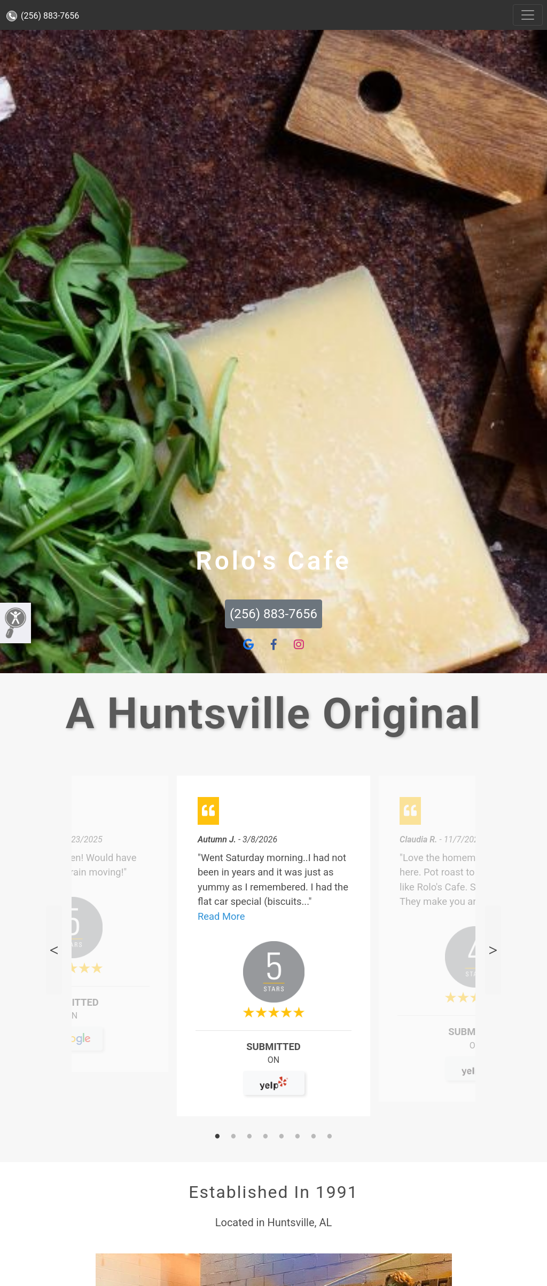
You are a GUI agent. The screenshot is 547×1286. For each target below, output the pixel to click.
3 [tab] (249, 1137)
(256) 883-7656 (42, 16)
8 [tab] (329, 1137)
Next (493, 950)
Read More (221, 916)
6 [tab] (297, 1137)
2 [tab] (233, 1137)
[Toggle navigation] (528, 15)
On (72, 1020)
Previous (54, 950)
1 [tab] (217, 1137)
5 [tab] (281, 1137)
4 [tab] (265, 1137)
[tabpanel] (273, 950)
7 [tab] (313, 1137)
